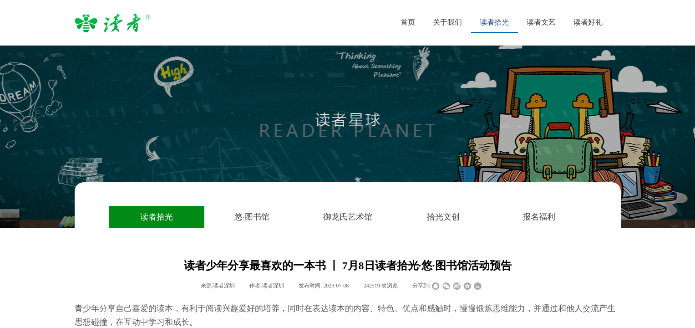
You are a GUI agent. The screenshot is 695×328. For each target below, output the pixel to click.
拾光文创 (443, 216)
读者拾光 (156, 216)
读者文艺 (541, 22)
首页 (408, 22)
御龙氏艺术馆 (347, 216)
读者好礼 (588, 22)
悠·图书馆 (251, 216)
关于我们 (447, 22)
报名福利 (539, 216)
